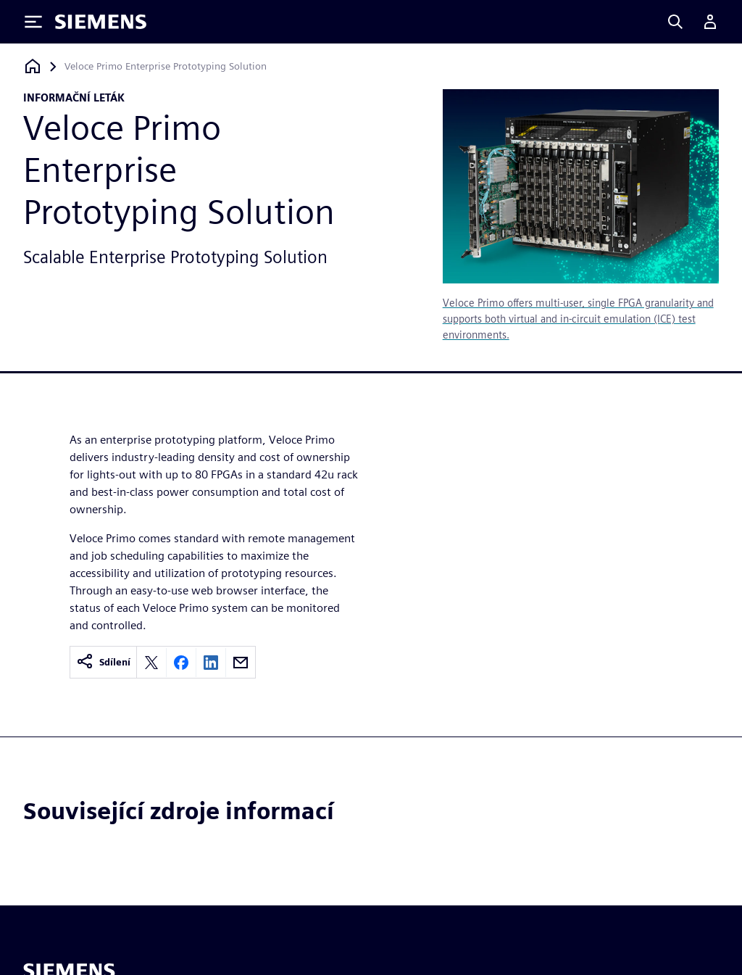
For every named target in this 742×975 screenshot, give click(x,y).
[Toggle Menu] (33, 22)
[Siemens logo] (100, 21)
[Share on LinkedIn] (210, 662)
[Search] (675, 21)
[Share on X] (151, 662)
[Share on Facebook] (181, 662)
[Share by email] (240, 662)
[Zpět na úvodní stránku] (32, 66)
